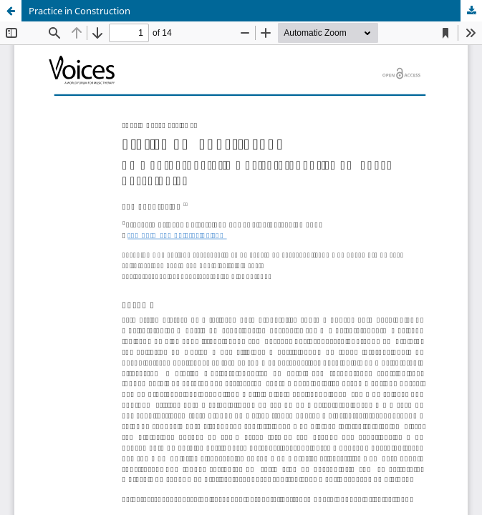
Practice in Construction (79, 10)
